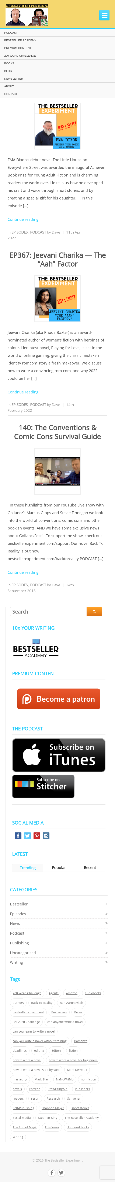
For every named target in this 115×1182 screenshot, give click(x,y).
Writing (16, 962)
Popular (59, 867)
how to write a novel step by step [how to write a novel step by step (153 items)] (36, 1070)
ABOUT (9, 86)
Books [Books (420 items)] (78, 1012)
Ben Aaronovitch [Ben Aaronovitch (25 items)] (71, 1003)
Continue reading (23, 219)
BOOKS (9, 63)
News (15, 923)
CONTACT (10, 94)
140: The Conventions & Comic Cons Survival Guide (57, 432)
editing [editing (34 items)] (39, 1051)
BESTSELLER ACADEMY (20, 40)
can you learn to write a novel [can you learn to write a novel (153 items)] (34, 1031)
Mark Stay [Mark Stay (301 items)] (42, 1079)
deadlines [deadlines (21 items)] (20, 1051)
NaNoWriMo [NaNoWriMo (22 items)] (64, 1079)
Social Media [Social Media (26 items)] (22, 1118)
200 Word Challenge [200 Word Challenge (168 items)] (27, 993)
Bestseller (19, 904)
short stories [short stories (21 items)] (80, 1108)
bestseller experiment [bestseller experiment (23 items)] (28, 1012)
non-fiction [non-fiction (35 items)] (88, 1079)
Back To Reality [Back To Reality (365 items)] (41, 1003)
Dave (56, 232)
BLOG (8, 71)
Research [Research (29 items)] (53, 1098)
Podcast (38, 232)
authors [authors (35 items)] (18, 1003)
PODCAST (11, 32)
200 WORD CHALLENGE (20, 55)
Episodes (19, 232)
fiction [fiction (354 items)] (73, 1051)
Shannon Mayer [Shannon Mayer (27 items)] (53, 1108)
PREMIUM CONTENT (17, 48)
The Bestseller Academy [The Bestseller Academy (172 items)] (82, 1118)
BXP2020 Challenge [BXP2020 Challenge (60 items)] (26, 1022)
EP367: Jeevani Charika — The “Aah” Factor (57, 259)
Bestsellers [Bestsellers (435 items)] (59, 1012)
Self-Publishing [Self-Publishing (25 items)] (23, 1108)
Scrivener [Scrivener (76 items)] (74, 1098)
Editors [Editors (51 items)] (57, 1051)
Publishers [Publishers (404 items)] (82, 1089)
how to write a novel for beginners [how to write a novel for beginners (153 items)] (73, 1060)
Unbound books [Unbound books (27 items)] (78, 1127)
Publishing (19, 942)
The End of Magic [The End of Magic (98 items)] (25, 1127)
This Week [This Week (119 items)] (52, 1127)
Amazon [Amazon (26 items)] (71, 993)
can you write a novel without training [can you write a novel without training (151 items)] (40, 1041)
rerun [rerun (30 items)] (35, 1098)
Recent (90, 867)
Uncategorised (23, 952)
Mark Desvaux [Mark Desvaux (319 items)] (77, 1070)
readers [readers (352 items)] (18, 1098)
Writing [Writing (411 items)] (18, 1137)
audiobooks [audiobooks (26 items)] (93, 993)
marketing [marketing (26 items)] (20, 1079)
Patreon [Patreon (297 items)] (34, 1089)
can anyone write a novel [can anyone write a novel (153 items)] (65, 1022)
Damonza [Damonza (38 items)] (80, 1041)
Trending (28, 867)
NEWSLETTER (13, 78)
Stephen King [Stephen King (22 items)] (47, 1118)
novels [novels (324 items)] (17, 1089)
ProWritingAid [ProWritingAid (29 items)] (57, 1089)
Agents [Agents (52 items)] (54, 993)
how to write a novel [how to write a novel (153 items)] (27, 1060)
